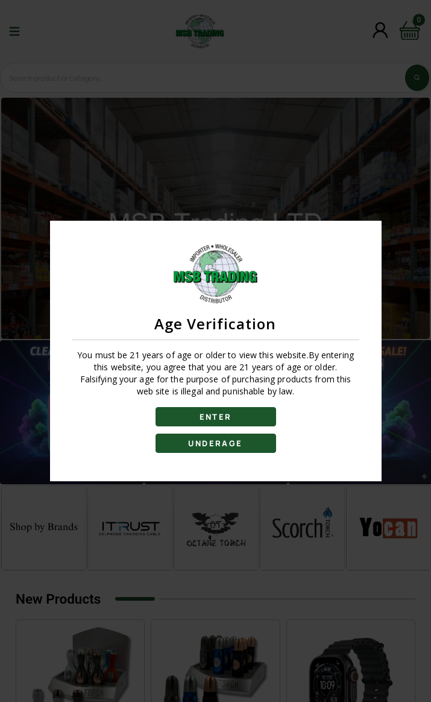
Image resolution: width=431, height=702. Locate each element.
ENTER (216, 416)
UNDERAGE (215, 443)
